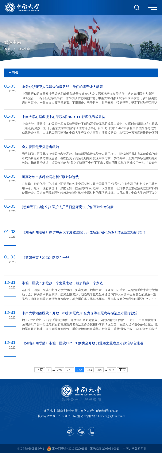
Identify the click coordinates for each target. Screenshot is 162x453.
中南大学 (129, 448)
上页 (39, 370)
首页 (7, 49)
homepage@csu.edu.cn (112, 416)
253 (89, 370)
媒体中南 (24, 49)
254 (99, 370)
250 (59, 370)
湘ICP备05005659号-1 (30, 448)
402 (111, 370)
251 (69, 370)
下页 (122, 370)
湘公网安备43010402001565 (70, 448)
